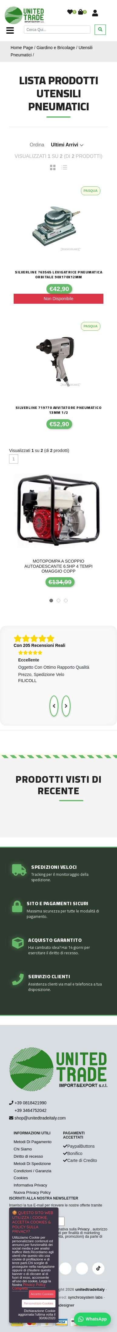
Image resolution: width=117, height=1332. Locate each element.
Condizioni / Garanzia (32, 1171)
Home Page (22, 47)
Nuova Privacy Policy (32, 1192)
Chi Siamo (23, 1149)
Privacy (83, 1229)
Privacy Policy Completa (28, 1286)
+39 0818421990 (31, 1102)
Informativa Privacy (30, 1185)
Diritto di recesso (28, 1156)
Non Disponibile (58, 298)
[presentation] (54, 706)
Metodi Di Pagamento (33, 1142)
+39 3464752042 (27, 1110)
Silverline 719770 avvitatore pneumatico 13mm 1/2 (58, 410)
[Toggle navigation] (10, 30)
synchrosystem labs (85, 1297)
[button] (51, 600)
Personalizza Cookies (38, 1303)
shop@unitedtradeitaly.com (40, 1118)
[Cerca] (57, 29)
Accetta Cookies (42, 1294)
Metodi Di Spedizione (32, 1163)
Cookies (21, 1178)
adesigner (65, 1305)
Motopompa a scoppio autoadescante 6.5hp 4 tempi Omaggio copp (59, 566)
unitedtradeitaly (90, 1289)
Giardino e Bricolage (56, 47)
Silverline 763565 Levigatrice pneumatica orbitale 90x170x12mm (58, 274)
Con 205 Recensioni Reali (39, 645)
